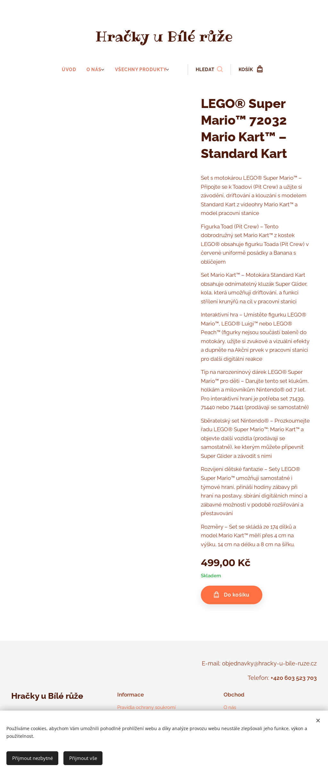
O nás (230, 707)
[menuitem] (72, 70)
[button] (207, 70)
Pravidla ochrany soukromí (146, 707)
